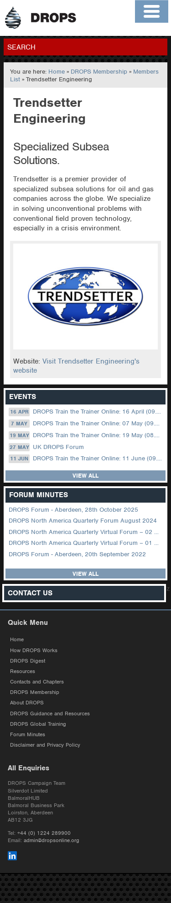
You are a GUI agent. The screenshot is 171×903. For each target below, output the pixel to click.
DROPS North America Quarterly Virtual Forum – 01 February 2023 (86, 543)
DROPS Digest (27, 660)
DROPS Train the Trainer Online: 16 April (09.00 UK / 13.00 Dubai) (86, 412)
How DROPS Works (33, 650)
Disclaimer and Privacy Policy (45, 744)
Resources (22, 671)
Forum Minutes (27, 734)
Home (56, 71)
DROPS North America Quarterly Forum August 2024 (83, 520)
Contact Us (30, 593)
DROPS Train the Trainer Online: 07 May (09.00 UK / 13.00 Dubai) (86, 423)
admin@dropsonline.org (51, 840)
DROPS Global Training (38, 724)
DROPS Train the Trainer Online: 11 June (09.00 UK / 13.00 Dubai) (86, 458)
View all (85, 475)
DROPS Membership (99, 71)
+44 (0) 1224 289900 (44, 833)
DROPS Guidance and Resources (50, 713)
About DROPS (27, 702)
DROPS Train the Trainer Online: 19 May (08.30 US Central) (86, 435)
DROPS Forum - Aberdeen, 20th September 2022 (77, 554)
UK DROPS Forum (46, 447)
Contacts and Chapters (37, 681)
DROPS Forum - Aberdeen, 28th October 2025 (73, 510)
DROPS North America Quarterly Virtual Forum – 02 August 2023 (86, 532)
